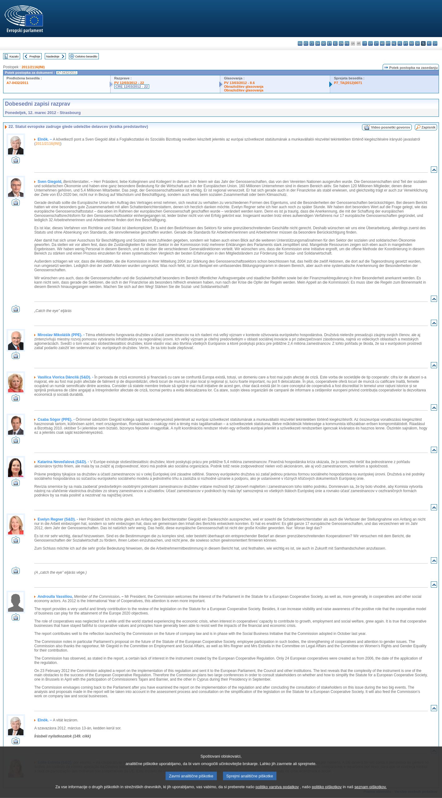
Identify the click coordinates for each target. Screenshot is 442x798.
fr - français (347, 43)
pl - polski (400, 43)
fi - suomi (429, 43)
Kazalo (14, 56)
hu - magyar (382, 43)
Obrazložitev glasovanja (243, 86)
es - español (306, 43)
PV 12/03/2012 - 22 (129, 83)
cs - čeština (311, 43)
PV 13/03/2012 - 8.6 (239, 83)
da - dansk (317, 43)
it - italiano (364, 43)
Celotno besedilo (86, 56)
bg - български (300, 43)
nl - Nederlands (394, 43)
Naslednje (52, 56)
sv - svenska (435, 43)
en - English (341, 43)
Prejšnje (34, 56)
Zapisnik (429, 127)
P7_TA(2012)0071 (348, 83)
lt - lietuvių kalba (376, 43)
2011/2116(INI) (33, 67)
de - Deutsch (323, 43)
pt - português (405, 43)
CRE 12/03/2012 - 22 (132, 86)
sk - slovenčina (417, 43)
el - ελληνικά (335, 43)
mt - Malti (388, 43)
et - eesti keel (329, 43)
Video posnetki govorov (390, 127)
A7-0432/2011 (17, 83)
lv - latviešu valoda (370, 43)
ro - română (411, 43)
